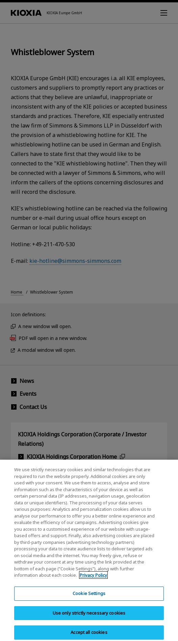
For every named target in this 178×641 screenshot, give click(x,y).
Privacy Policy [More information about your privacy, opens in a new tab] (93, 582)
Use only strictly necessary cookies (89, 619)
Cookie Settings (89, 600)
